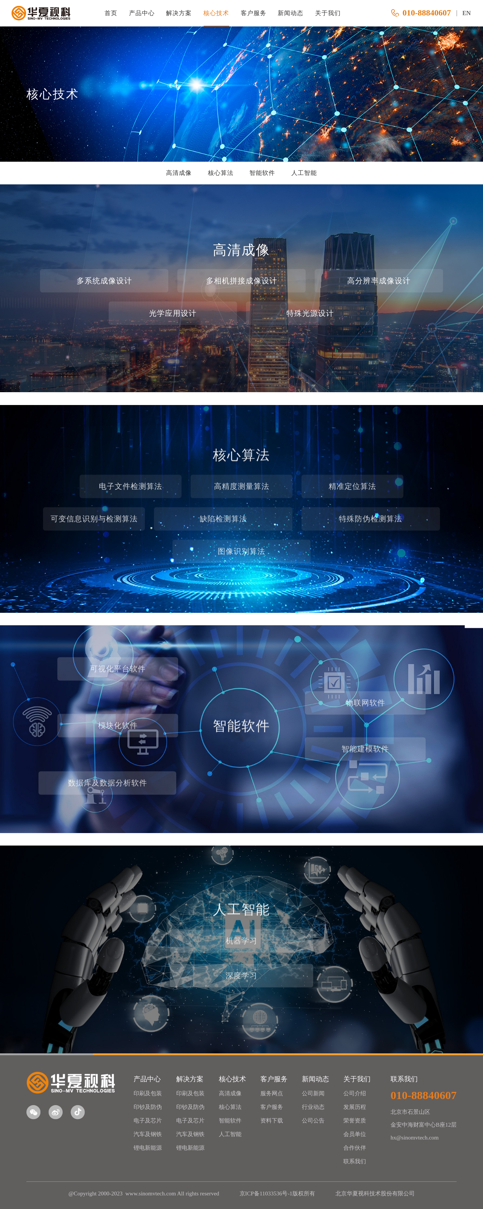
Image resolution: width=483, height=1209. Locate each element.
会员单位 (354, 1134)
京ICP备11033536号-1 (266, 1193)
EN (466, 13)
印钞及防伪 (148, 1107)
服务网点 (271, 1093)
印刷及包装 (148, 1093)
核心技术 (216, 13)
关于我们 (328, 13)
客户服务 (253, 13)
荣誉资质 (354, 1121)
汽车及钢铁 (148, 1134)
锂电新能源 (148, 1148)
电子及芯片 (148, 1121)
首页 (111, 13)
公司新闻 (313, 1093)
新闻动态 (290, 13)
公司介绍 (354, 1093)
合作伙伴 (354, 1148)
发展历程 (354, 1107)
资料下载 (271, 1121)
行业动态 (313, 1107)
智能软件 (262, 173)
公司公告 (313, 1121)
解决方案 (179, 13)
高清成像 (179, 173)
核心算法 (221, 173)
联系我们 (354, 1161)
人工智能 (304, 173)
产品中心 (142, 13)
